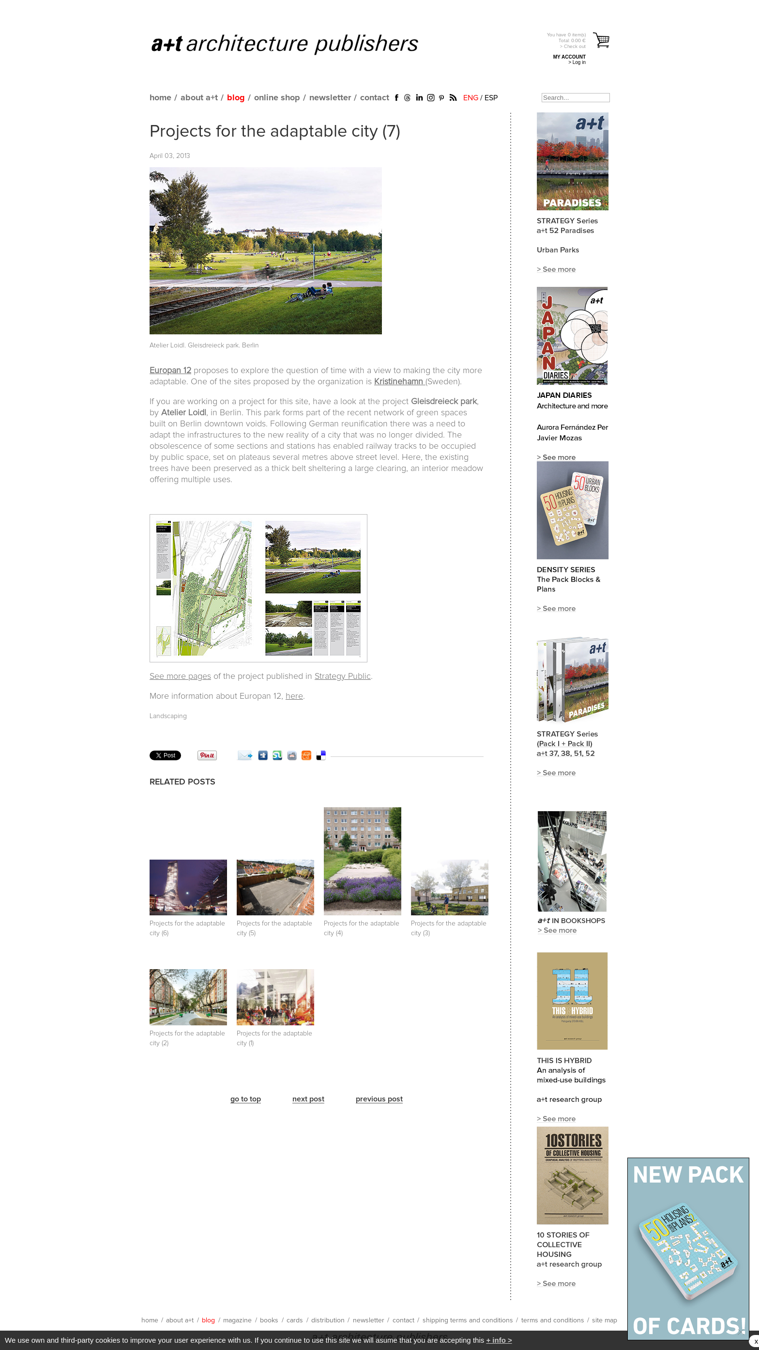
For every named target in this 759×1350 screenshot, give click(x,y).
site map (604, 1320)
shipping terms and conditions (468, 1320)
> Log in (577, 62)
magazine (237, 1320)
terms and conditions (552, 1320)
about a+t (199, 98)
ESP (491, 98)
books (269, 1320)
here (294, 696)
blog (236, 98)
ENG (470, 98)
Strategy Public (343, 676)
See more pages (180, 676)
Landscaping (168, 716)
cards (295, 1320)
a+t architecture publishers (297, 44)
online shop (277, 98)
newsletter (330, 98)
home (160, 98)
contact (374, 98)
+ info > (499, 1340)
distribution (328, 1320)
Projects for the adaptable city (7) (275, 132)
